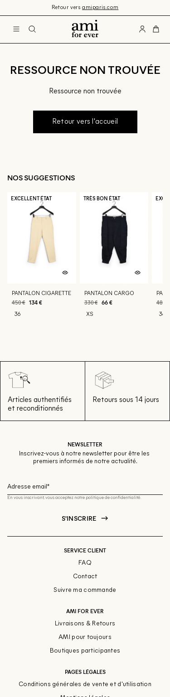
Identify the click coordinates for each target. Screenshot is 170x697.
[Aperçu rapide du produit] (65, 273)
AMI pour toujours (85, 637)
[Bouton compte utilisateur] (142, 29)
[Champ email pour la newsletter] (85, 485)
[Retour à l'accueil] (85, 29)
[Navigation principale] (16, 29)
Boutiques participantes (85, 651)
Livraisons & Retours (85, 623)
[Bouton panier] (156, 29)
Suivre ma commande (84, 590)
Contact (85, 576)
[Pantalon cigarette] (41, 266)
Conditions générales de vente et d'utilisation (85, 684)
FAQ (85, 563)
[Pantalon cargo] (114, 266)
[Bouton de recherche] (32, 29)
